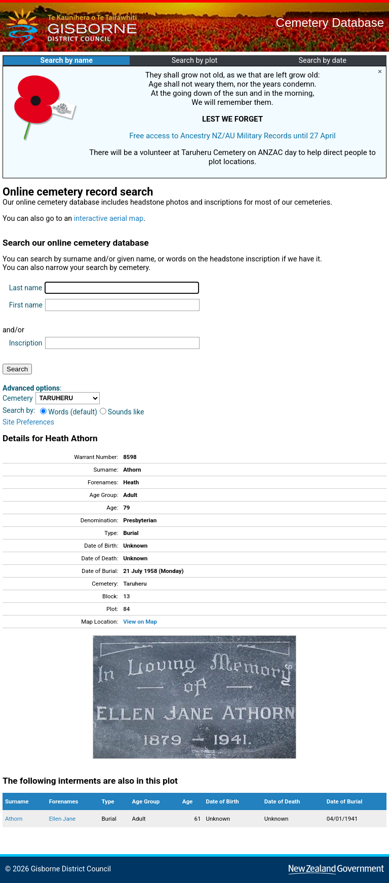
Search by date (322, 60)
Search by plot (195, 60)
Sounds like (122, 412)
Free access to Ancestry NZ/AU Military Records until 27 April (232, 135)
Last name (25, 288)
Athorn (13, 818)
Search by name (67, 60)
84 (126, 608)
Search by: (19, 410)
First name (26, 305)
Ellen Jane (62, 818)
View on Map (140, 621)
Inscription (26, 343)
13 (126, 596)
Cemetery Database (330, 22)
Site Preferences (28, 422)
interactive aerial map (108, 218)
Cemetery (18, 398)
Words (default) (68, 412)
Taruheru (134, 583)
